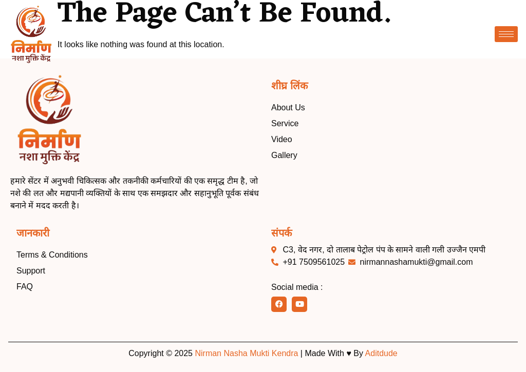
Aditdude (381, 353)
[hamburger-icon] (506, 34)
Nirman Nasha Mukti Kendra (246, 353)
